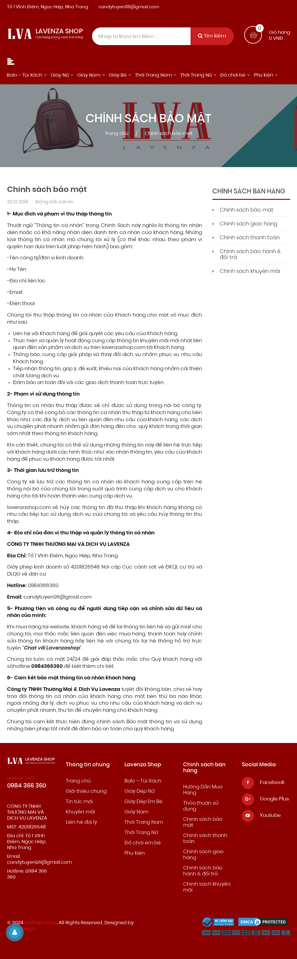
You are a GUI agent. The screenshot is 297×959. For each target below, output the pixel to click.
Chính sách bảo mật (246, 210)
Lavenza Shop (40, 923)
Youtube (270, 815)
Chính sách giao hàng (248, 224)
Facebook (272, 782)
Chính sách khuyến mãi (250, 271)
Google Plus (274, 799)
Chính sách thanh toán (250, 238)
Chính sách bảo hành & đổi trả (250, 255)
